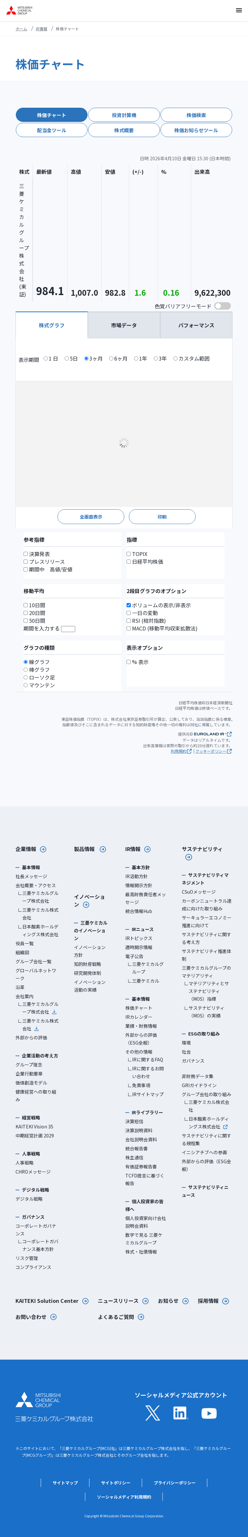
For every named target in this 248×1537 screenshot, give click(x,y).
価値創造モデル (31, 1082)
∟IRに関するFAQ (145, 1059)
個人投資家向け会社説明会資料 (145, 1222)
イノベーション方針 (90, 951)
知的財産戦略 (87, 964)
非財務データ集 (197, 1076)
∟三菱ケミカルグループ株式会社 (38, 897)
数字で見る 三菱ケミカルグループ (143, 1239)
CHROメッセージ (33, 1171)
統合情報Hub (138, 911)
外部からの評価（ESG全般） (141, 1039)
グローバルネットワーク (36, 974)
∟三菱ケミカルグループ (146, 968)
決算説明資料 (138, 1130)
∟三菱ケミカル (143, 980)
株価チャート (138, 1008)
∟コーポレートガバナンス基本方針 (38, 1245)
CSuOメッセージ (199, 891)
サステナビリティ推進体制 (206, 955)
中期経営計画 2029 (35, 1135)
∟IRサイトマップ (146, 1094)
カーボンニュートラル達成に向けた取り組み (207, 904)
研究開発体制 (87, 973)
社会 (186, 1051)
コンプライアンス (33, 1267)
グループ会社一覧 (33, 961)
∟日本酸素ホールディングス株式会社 (38, 930)
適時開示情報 (138, 947)
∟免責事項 (139, 1085)
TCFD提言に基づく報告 (144, 1179)
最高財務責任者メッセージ (145, 898)
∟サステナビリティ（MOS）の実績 (204, 1012)
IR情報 (41, 28)
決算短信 (134, 1121)
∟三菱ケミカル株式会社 (38, 914)
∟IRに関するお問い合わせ (146, 1072)
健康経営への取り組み (36, 1095)
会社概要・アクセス (36, 885)
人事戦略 (25, 1162)
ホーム (21, 28)
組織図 (22, 952)
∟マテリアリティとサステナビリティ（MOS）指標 (206, 991)
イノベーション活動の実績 (90, 986)
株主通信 (134, 1157)
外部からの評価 (31, 1037)
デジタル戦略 (29, 1198)
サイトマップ (65, 1483)
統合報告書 (136, 1148)
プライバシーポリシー (175, 1483)
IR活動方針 (136, 876)
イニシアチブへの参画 (204, 1152)
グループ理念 (29, 1064)
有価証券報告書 (141, 1166)
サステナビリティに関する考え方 (206, 938)
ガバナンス (193, 1060)
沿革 (20, 987)
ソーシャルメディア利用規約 (124, 1497)
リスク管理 (27, 1258)
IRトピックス (138, 938)
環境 (186, 1042)
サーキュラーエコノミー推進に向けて (207, 921)
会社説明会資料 (141, 1139)
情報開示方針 (138, 885)
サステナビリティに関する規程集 (206, 1139)
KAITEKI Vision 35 (34, 1126)
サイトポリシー (115, 1483)
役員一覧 (25, 943)
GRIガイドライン (199, 1085)
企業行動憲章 (29, 1073)
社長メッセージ (31, 876)
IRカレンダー (138, 1017)
